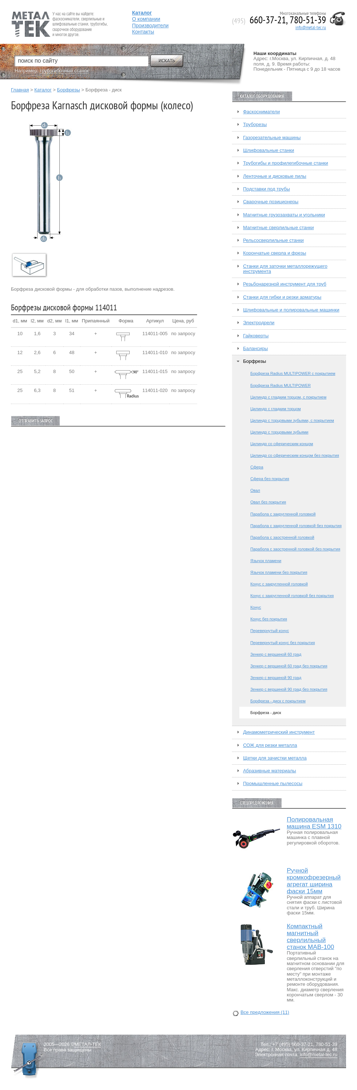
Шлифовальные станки (268, 150)
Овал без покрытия (268, 502)
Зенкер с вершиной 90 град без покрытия (288, 689)
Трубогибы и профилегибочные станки (285, 163)
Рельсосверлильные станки (273, 240)
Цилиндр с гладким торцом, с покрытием (288, 397)
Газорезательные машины (272, 137)
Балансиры (255, 348)
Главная (20, 90)
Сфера (256, 467)
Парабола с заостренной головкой (282, 537)
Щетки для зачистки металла (274, 758)
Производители (150, 25)
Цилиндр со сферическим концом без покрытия (294, 455)
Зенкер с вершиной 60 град (275, 654)
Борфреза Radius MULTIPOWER (280, 385)
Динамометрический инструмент (279, 732)
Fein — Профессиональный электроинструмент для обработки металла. (59, 15)
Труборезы (255, 124)
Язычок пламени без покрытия (278, 572)
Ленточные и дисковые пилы (274, 176)
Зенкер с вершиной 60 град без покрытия (288, 666)
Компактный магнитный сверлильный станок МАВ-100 (310, 936)
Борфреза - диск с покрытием (278, 701)
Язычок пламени (265, 560)
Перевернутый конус (269, 630)
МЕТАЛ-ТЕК (87, 1044)
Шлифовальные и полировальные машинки (291, 310)
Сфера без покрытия (269, 479)
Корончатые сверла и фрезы (274, 253)
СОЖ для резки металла (270, 745)
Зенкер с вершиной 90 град (275, 677)
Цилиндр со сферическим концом (281, 444)
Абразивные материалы (269, 770)
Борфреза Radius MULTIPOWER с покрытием (292, 373)
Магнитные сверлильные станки (278, 227)
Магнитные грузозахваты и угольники (284, 214)
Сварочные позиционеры (270, 201)
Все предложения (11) (264, 1012)
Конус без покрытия (268, 619)
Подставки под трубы (266, 189)
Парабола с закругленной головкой (282, 514)
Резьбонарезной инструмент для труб (284, 284)
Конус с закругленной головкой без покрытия (292, 595)
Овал (255, 490)
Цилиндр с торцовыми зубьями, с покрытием (292, 420)
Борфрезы (68, 90)
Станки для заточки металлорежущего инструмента (285, 269)
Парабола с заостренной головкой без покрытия (295, 549)
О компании (146, 19)
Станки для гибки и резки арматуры (282, 297)
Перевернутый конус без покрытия (282, 642)
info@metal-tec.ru (310, 28)
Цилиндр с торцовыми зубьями (279, 432)
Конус (255, 607)
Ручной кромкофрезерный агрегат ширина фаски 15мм (314, 881)
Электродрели (258, 322)
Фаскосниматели (261, 111)
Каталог (42, 90)
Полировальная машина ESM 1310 (314, 823)
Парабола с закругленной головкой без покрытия (295, 526)
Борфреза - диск (265, 712)
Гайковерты (255, 335)
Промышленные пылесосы (272, 783)
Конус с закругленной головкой (279, 584)
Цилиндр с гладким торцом (275, 409)
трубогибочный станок (64, 70)
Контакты (143, 32)
